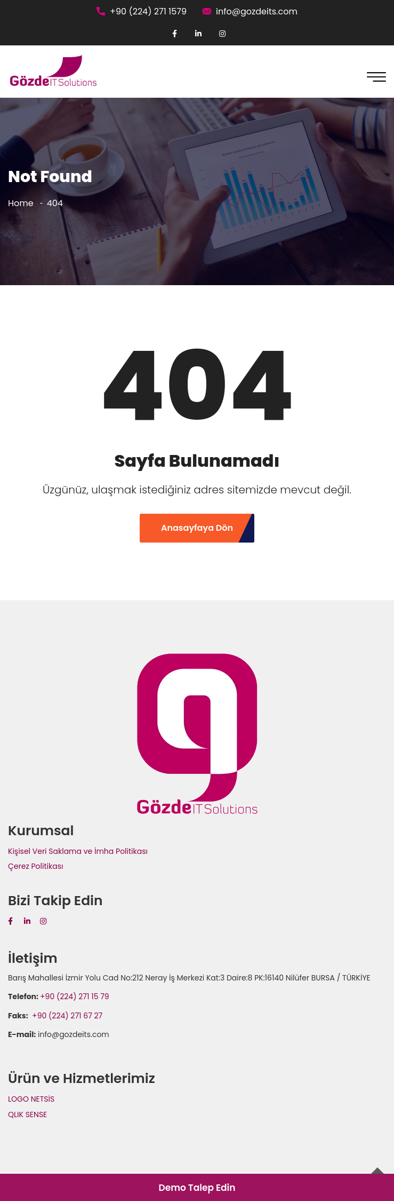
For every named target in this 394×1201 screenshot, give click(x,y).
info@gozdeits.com (256, 11)
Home (21, 203)
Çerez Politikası (35, 866)
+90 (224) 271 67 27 (66, 1015)
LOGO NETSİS (31, 1099)
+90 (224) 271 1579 (148, 11)
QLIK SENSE (27, 1114)
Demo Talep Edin (196, 1187)
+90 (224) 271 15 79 (74, 996)
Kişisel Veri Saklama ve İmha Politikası (78, 851)
